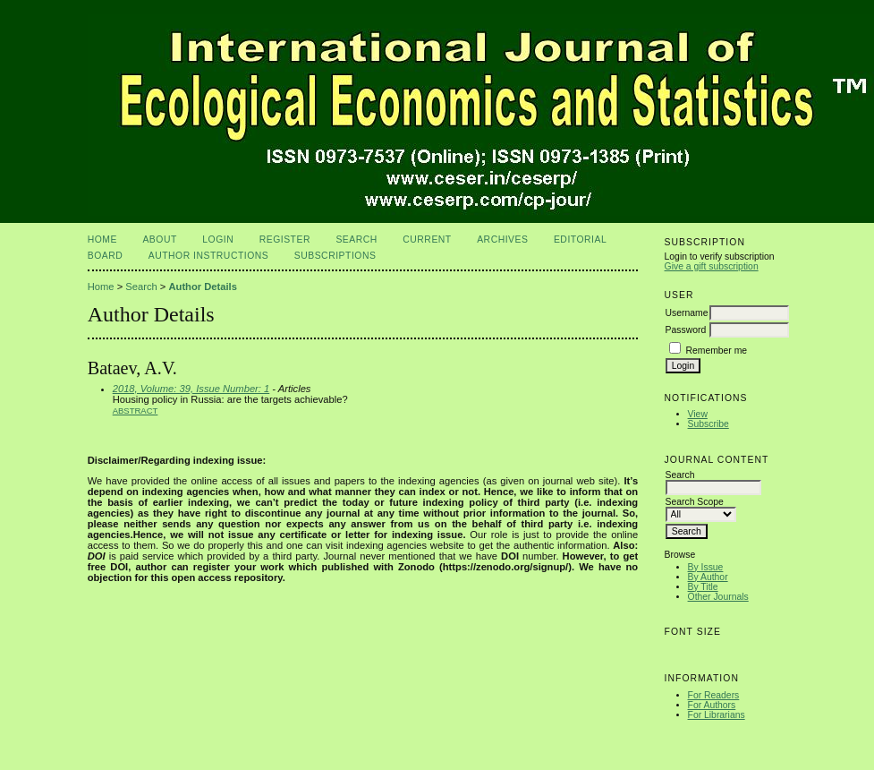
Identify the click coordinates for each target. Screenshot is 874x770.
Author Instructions (208, 256)
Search (356, 239)
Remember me (716, 350)
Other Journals (718, 597)
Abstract (135, 410)
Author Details (202, 286)
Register (284, 239)
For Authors (712, 705)
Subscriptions (335, 256)
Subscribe (708, 424)
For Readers (714, 695)
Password (686, 330)
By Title (703, 587)
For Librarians (716, 715)
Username (687, 313)
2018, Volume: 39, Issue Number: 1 (191, 388)
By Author (708, 577)
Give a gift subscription (712, 266)
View (698, 414)
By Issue (706, 567)
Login (217, 239)
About (159, 239)
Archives (502, 239)
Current (427, 239)
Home (102, 239)
